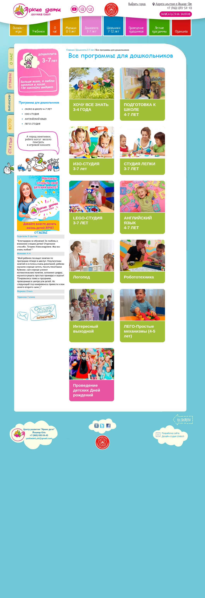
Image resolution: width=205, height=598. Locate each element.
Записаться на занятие (176, 14)
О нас (55, 30)
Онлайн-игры (18, 30)
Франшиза (181, 31)
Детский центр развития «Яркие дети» (37, 10)
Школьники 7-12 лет (113, 30)
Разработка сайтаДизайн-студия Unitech (173, 434)
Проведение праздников (136, 30)
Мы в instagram (82, 9)
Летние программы (159, 30)
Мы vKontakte (90, 9)
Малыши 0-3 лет (71, 30)
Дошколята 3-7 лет (91, 30)
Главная (70, 50)
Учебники (38, 31)
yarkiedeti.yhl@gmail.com (39, 438)
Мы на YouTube (74, 9)
